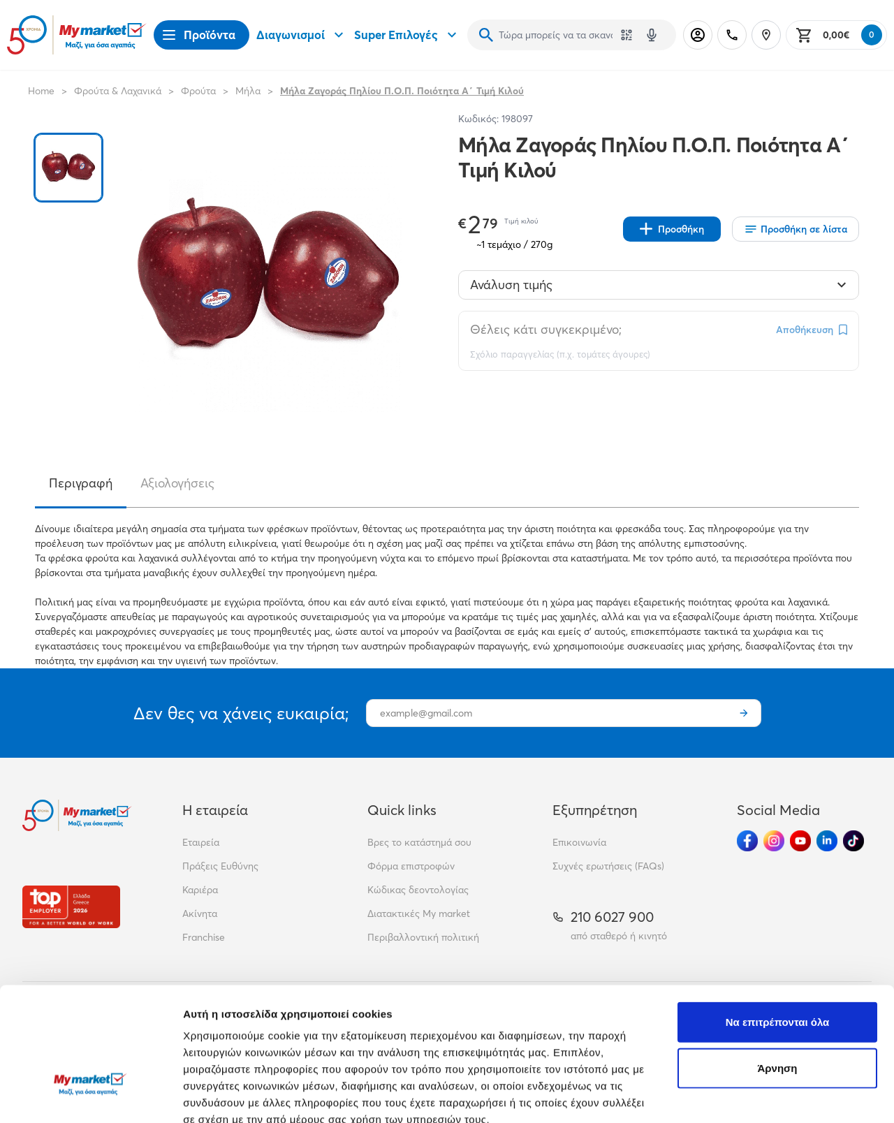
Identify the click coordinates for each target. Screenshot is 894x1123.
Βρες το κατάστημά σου (419, 842)
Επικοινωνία (579, 842)
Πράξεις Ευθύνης (220, 866)
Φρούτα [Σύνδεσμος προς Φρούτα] (198, 91)
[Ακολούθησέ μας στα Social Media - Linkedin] (826, 840)
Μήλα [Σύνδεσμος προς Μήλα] (248, 91)
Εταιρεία (200, 842)
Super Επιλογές (407, 35)
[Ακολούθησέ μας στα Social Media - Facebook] (747, 840)
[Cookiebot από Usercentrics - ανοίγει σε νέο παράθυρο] (90, 1095)
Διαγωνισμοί (301, 35)
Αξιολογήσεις (177, 483)
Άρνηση (777, 966)
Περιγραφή (80, 483)
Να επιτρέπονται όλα (778, 920)
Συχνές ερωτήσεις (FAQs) (608, 866)
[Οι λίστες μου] (795, 229)
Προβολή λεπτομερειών (243, 1095)
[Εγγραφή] (743, 713)
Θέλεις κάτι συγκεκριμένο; (546, 329)
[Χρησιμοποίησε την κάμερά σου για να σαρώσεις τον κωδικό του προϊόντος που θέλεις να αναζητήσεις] (626, 34)
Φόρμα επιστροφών (411, 866)
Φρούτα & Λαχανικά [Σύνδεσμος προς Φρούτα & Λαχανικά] (117, 91)
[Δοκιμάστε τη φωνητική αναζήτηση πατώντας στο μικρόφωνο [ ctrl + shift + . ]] (651, 34)
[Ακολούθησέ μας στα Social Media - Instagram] (773, 840)
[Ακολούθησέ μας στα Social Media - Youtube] (800, 840)
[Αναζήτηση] (486, 35)
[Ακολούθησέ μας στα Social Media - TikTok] (853, 840)
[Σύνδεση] (697, 35)
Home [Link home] (41, 91)
